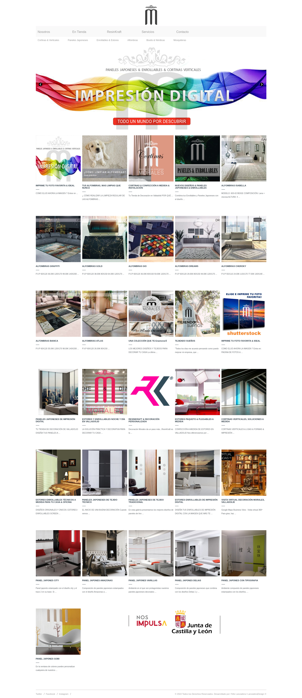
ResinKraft (114, 31)
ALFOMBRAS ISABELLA (233, 185)
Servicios (148, 31)
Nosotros (44, 31)
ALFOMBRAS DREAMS (186, 266)
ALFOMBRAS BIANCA (47, 341)
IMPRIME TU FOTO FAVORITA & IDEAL (55, 185)
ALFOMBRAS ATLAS (92, 341)
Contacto (182, 31)
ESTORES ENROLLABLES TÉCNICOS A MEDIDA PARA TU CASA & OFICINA (56, 501)
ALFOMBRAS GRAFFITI (48, 266)
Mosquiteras (180, 40)
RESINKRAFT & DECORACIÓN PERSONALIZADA (144, 420)
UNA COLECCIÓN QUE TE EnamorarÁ (148, 341)
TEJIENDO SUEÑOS (185, 341)
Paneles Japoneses (78, 40)
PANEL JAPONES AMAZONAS (97, 580)
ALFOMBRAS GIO (138, 266)
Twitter (39, 694)
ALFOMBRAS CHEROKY (233, 266)
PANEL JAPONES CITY (47, 580)
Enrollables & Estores (108, 40)
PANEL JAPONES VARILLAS (143, 580)
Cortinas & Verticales (48, 40)
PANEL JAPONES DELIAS (188, 580)
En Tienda (79, 31)
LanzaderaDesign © (256, 694)
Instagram (63, 694)
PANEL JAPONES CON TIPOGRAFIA (239, 580)
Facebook (50, 694)
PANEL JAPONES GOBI (48, 659)
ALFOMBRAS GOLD (92, 266)
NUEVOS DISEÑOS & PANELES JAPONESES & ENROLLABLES (191, 186)
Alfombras (132, 40)
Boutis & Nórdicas (155, 40)
